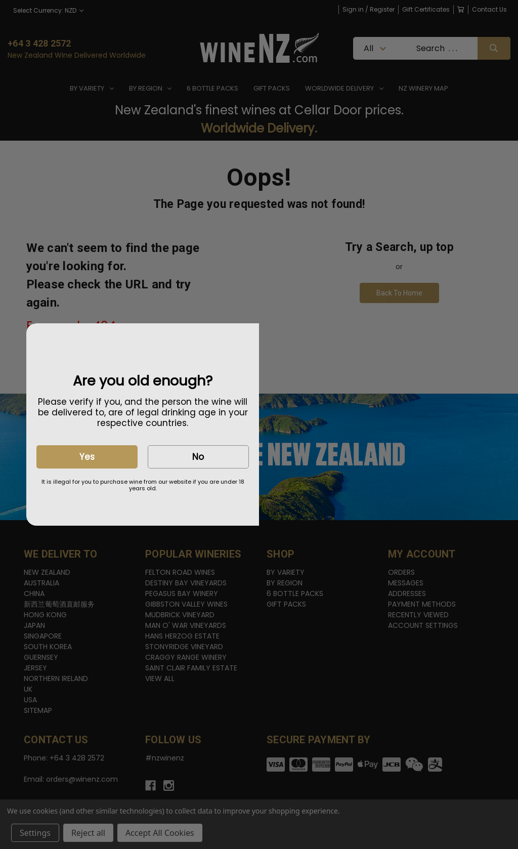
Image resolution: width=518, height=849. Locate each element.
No (198, 457)
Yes (87, 457)
